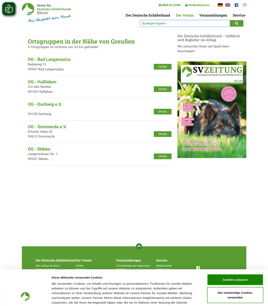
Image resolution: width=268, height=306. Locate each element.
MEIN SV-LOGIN (169, 5)
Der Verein (185, 15)
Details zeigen (209, 298)
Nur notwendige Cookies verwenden (235, 265)
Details (163, 66)
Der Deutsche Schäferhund (148, 15)
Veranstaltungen (213, 15)
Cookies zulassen (235, 250)
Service (239, 15)
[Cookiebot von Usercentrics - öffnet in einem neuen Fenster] (25, 298)
